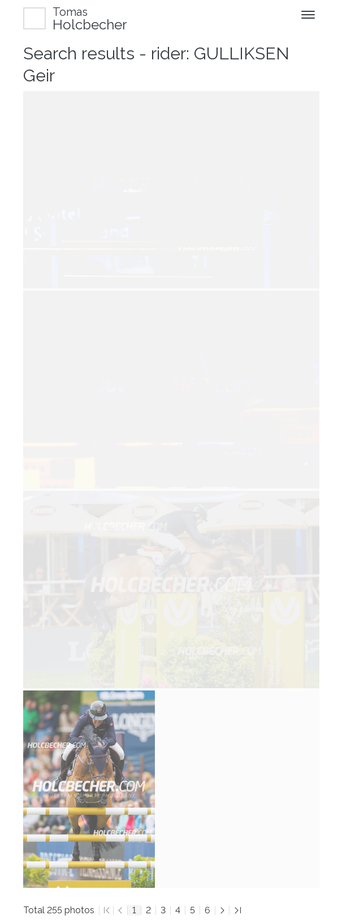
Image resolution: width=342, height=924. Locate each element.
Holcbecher (90, 18)
